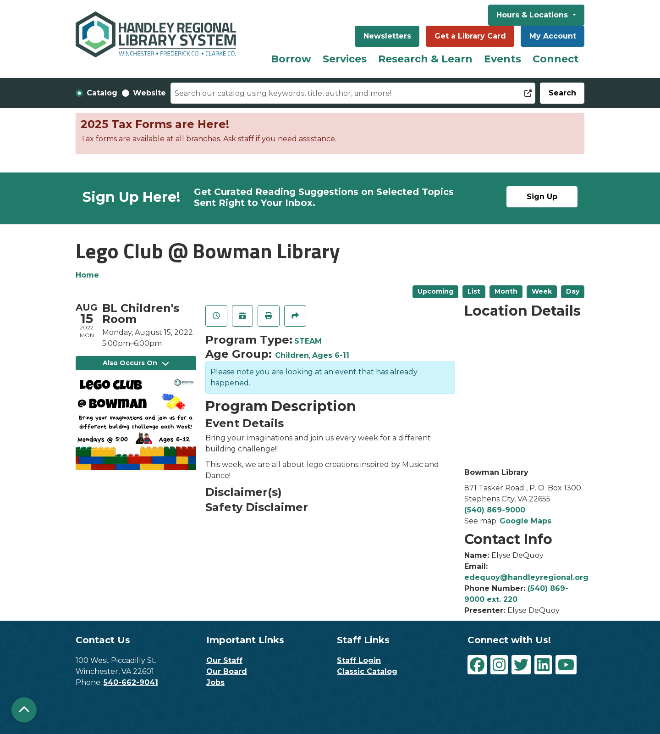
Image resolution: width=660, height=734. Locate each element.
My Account (552, 36)
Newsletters (387, 36)
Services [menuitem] (345, 59)
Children (292, 355)
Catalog (102, 93)
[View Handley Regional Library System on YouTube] (566, 664)
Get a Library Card (470, 36)
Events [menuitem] (502, 59)
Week (542, 291)
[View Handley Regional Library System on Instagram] (499, 664)
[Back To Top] (24, 710)
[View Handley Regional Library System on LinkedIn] (543, 664)
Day (572, 291)
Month (506, 291)
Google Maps (525, 521)
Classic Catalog (367, 671)
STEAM (308, 341)
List (474, 291)
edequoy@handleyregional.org (526, 577)
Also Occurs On (136, 363)
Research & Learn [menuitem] (425, 59)
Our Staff (224, 660)
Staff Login (359, 660)
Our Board (226, 671)
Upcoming (435, 291)
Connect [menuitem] (556, 59)
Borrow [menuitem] (291, 59)
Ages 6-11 (330, 355)
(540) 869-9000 (494, 510)
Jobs (215, 682)
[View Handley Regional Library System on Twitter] (521, 664)
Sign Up (542, 196)
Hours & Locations (533, 15)
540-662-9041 (131, 682)
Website (149, 93)
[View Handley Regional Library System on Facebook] (477, 664)
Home (87, 275)
